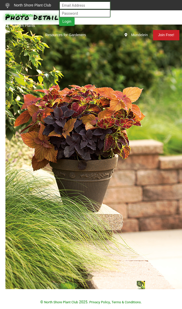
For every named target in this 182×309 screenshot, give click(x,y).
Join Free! (166, 35)
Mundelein (136, 35)
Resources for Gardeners (65, 35)
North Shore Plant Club (28, 5)
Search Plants (20, 26)
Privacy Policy (99, 302)
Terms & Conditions (126, 302)
